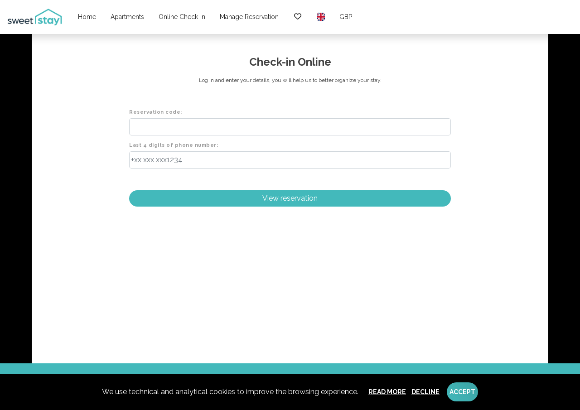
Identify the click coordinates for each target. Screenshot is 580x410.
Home (87, 16)
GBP (345, 16)
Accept (462, 392)
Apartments (127, 16)
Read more (387, 392)
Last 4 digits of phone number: (173, 145)
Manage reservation (249, 16)
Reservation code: (155, 112)
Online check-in (182, 16)
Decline (425, 392)
